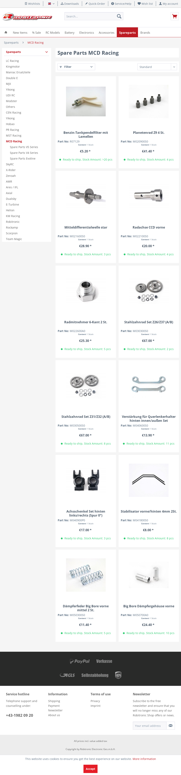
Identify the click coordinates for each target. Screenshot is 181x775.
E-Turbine (12, 204)
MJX (8, 84)
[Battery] (69, 32)
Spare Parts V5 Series (24, 147)
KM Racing (13, 216)
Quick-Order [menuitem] (95, 4)
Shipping (54, 701)
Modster (11, 101)
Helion (10, 210)
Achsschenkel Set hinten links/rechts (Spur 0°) (85, 513)
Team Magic (14, 239)
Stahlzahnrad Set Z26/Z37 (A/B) (148, 322)
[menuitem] (145, 3)
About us (54, 715)
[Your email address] (150, 726)
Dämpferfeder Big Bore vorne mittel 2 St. (86, 608)
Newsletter (55, 710)
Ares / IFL (12, 187)
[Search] (119, 16)
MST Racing (13, 135)
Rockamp (12, 227)
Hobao (10, 124)
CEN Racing (13, 112)
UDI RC (10, 95)
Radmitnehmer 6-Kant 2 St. (85, 322)
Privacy (95, 701)
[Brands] (145, 32)
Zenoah (11, 176)
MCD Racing (14, 141)
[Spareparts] (127, 32)
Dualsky (11, 199)
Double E (12, 78)
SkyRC (10, 164)
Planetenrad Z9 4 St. (149, 133)
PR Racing (12, 130)
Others (10, 107)
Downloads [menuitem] (70, 4)
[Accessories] (106, 32)
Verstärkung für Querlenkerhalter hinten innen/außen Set (149, 419)
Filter (65, 67)
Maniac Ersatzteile (18, 72)
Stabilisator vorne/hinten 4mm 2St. (149, 511)
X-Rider (11, 170)
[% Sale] (36, 32)
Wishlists (32, 4)
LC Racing (12, 61)
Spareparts (13, 52)
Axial (9, 193)
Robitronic (13, 222)
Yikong (10, 89)
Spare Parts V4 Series (24, 153)
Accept (90, 769)
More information (144, 759)
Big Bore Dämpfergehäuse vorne (148, 606)
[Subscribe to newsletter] (170, 726)
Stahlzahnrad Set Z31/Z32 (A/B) (85, 417)
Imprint (96, 706)
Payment (54, 706)
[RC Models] (52, 32)
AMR (9, 181)
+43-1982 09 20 (19, 715)
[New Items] (20, 32)
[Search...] (93, 16)
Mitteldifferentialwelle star (85, 227)
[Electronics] (86, 32)
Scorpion (12, 233)
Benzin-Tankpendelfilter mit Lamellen (85, 135)
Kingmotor (13, 66)
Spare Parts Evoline (22, 158)
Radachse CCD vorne (149, 227)
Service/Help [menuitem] (121, 4)
